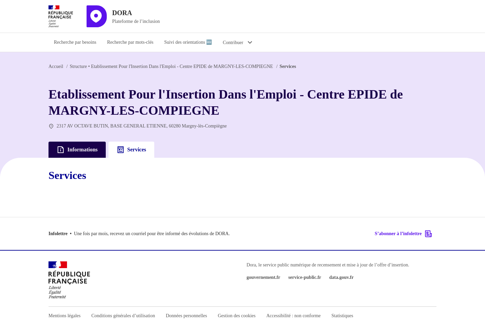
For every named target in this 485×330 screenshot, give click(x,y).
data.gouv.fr (341, 277)
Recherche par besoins (75, 42)
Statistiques (342, 315)
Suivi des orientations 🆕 (188, 42)
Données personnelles (186, 315)
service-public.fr (304, 277)
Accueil (55, 66)
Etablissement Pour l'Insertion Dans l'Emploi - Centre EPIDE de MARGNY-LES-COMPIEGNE (171, 66)
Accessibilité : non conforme (293, 315)
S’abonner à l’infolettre (403, 234)
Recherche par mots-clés (130, 42)
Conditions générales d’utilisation (123, 315)
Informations (77, 150)
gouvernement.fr (263, 277)
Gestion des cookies (237, 315)
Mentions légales (64, 315)
